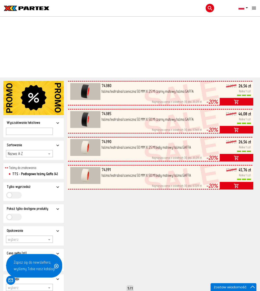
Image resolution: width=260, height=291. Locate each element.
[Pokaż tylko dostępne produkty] (33, 141)
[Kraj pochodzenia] (33, 234)
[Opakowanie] (33, 163)
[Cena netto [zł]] (33, 185)
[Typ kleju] (33, 211)
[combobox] (29, 172)
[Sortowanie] (33, 77)
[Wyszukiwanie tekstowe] (33, 55)
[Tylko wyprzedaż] (33, 119)
